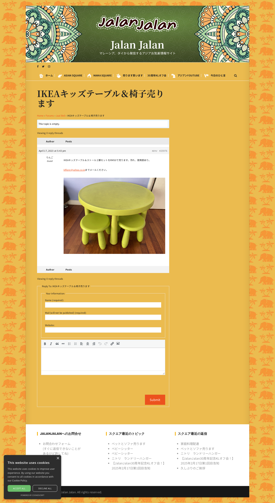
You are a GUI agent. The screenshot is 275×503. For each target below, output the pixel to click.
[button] (45, 343)
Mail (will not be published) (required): (66, 312)
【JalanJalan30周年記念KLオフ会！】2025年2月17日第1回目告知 (139, 465)
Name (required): (54, 300)
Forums (50, 115)
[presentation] (44, 343)
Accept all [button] (19, 488)
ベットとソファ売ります (129, 443)
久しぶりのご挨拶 (193, 468)
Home (40, 115)
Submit (155, 399)
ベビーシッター (122, 448)
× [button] (57, 458)
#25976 (163, 150)
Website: (50, 325)
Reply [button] (154, 150)
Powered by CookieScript (32, 495)
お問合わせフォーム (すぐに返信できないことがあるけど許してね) (62, 448)
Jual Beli (60, 115)
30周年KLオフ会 (156, 75)
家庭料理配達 (190, 443)
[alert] (32, 477)
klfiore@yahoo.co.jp (74, 169)
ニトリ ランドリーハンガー (132, 458)
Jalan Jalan (138, 44)
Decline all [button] (45, 488)
